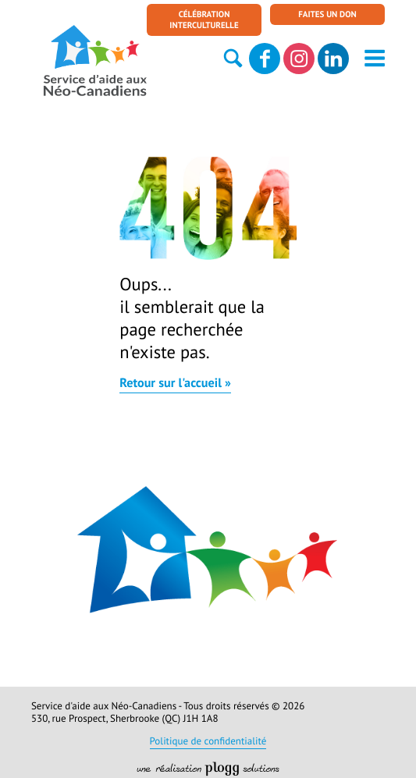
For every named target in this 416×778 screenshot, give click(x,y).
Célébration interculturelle (203, 21)
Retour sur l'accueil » (175, 385)
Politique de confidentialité (208, 742)
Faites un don (327, 15)
